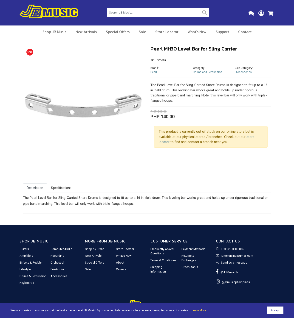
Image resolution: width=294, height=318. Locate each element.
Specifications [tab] (61, 188)
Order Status (189, 267)
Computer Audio (61, 249)
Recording (57, 255)
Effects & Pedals (31, 262)
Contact (245, 31)
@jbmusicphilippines (233, 282)
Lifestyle (25, 269)
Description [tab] (35, 188)
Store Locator (166, 31)
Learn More (199, 310)
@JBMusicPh (227, 272)
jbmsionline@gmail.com (237, 255)
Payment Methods (193, 249)
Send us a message (234, 262)
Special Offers (118, 31)
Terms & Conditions (163, 260)
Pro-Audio (57, 269)
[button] (32, 106)
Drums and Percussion (207, 72)
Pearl (153, 72)
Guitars (24, 249)
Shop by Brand (95, 249)
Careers (121, 269)
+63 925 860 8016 (232, 249)
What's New (197, 31)
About (120, 262)
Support (222, 31)
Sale (142, 31)
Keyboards (27, 282)
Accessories (243, 72)
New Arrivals (86, 31)
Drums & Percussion (33, 276)
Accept (275, 310)
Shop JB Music (54, 31)
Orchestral (57, 262)
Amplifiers (26, 255)
